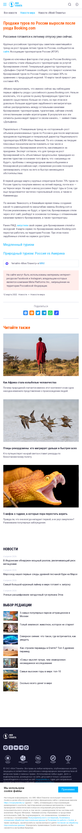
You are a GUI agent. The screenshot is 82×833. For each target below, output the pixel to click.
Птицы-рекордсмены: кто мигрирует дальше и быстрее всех (40, 448)
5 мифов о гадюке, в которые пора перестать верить (35, 513)
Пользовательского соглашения (43, 818)
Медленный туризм (18, 245)
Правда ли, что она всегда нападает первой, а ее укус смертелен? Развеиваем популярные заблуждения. (38, 521)
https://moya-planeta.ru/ (14, 803)
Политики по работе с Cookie (61, 820)
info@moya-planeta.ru (44, 782)
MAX (42, 263)
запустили (22, 225)
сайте (6, 51)
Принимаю (68, 789)
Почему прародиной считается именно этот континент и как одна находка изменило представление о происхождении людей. (38, 389)
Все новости (10, 12)
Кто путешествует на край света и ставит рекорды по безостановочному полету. (32, 455)
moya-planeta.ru (42, 779)
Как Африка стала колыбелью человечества (29, 382)
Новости (10, 549)
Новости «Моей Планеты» (52, 12)
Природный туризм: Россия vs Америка (34, 253)
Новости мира (27, 12)
